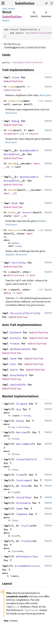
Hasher (26, 212)
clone (11, 86)
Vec (28, 32)
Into (24, 486)
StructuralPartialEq (25, 313)
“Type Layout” (31, 610)
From (19, 474)
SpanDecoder (28, 150)
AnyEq (20, 420)
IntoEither (24, 497)
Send (13, 358)
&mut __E (9, 193)
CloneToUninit (26, 459)
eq (9, 271)
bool (32, 275)
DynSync (15, 338)
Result (34, 133)
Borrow (21, 432)
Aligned (21, 403)
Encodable (11, 180)
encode (12, 189)
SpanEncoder (28, 176)
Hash (15, 203)
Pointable (23, 503)
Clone (15, 77)
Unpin (14, 369)
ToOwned (21, 514)
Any (18, 409)
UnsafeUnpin (19, 375)
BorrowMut (23, 444)
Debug (15, 121)
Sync (13, 364)
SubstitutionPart (29, 62)
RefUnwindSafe (20, 349)
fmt (10, 130)
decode (12, 163)
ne (9, 289)
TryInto (26, 541)
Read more (45, 95)
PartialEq (19, 262)
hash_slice (15, 230)
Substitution (24, 3)
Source (5, 20)
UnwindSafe (18, 384)
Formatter (10, 133)
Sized (18, 246)
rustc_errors (8, 8)
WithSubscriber (27, 556)
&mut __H (19, 215)
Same (19, 508)
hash (11, 212)
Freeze (15, 343)
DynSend (15, 332)
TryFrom (26, 525)
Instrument (24, 480)
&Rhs (7, 293)
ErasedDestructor (27, 566)
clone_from (15, 100)
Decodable (11, 154)
